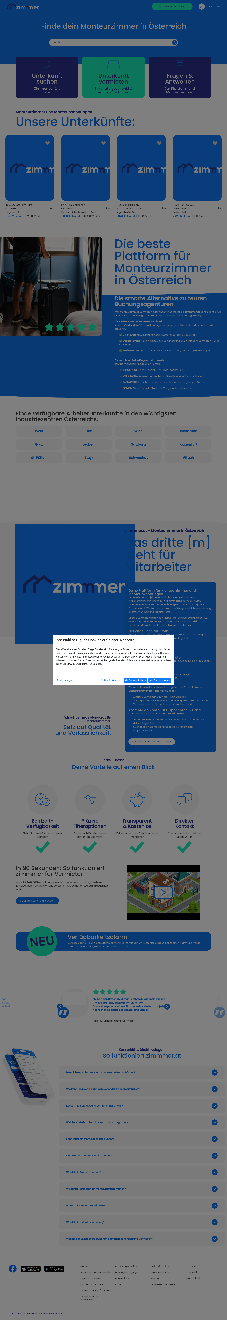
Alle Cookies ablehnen (135, 680)
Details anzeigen (64, 680)
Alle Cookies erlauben (160, 680)
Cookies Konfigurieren (110, 680)
